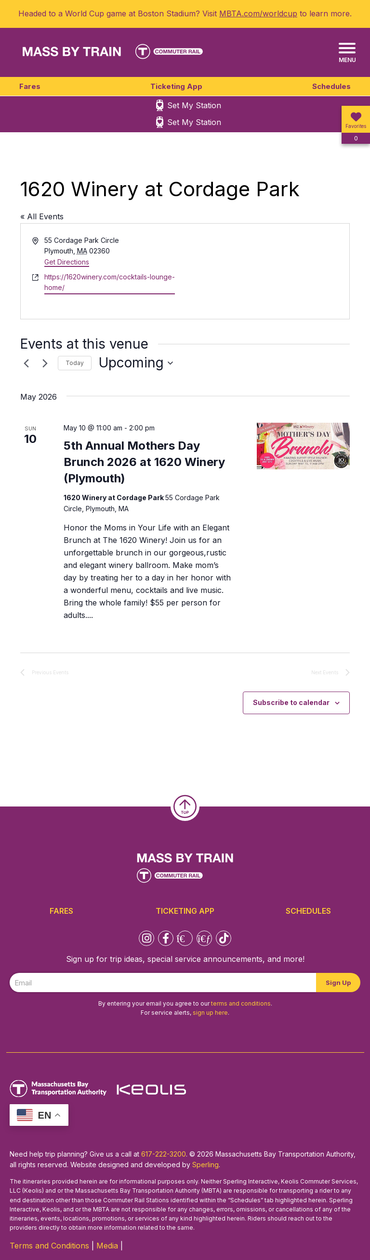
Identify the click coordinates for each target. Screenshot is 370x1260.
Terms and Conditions (49, 1245)
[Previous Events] (26, 363)
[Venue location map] (266, 271)
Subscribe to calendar (291, 702)
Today (75, 362)
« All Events (42, 216)
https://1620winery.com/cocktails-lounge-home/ (109, 282)
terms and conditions (241, 1003)
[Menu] (347, 53)
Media (107, 1245)
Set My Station (194, 105)
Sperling (205, 1164)
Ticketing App (176, 86)
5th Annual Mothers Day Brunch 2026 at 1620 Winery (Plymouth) (144, 462)
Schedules (331, 86)
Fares (29, 86)
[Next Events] (45, 363)
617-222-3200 (163, 1154)
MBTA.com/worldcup (258, 13)
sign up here (210, 1012)
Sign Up (338, 982)
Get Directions (66, 262)
